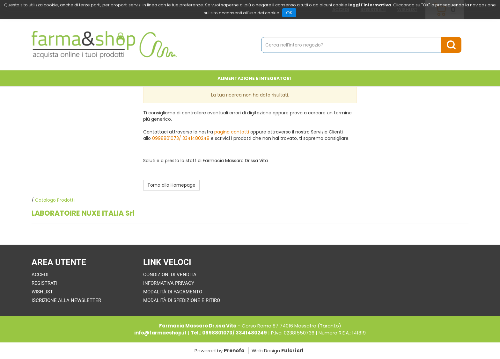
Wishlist (42, 292)
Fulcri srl (292, 350)
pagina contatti (231, 132)
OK (289, 13)
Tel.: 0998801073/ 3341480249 (229, 332)
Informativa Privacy (168, 283)
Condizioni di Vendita (169, 274)
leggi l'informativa (369, 5)
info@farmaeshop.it (160, 332)
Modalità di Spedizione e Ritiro (181, 300)
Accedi (40, 274)
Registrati (44, 283)
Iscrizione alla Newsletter (66, 300)
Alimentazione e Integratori (254, 78)
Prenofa (234, 350)
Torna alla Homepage (171, 185)
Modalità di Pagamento (172, 292)
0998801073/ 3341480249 (181, 138)
